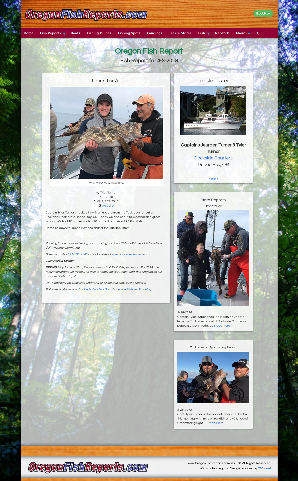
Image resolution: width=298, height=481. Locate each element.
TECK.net (264, 468)
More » (213, 178)
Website (108, 205)
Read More (222, 325)
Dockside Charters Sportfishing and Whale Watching (114, 289)
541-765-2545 (77, 254)
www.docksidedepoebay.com (132, 254)
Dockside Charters (213, 158)
